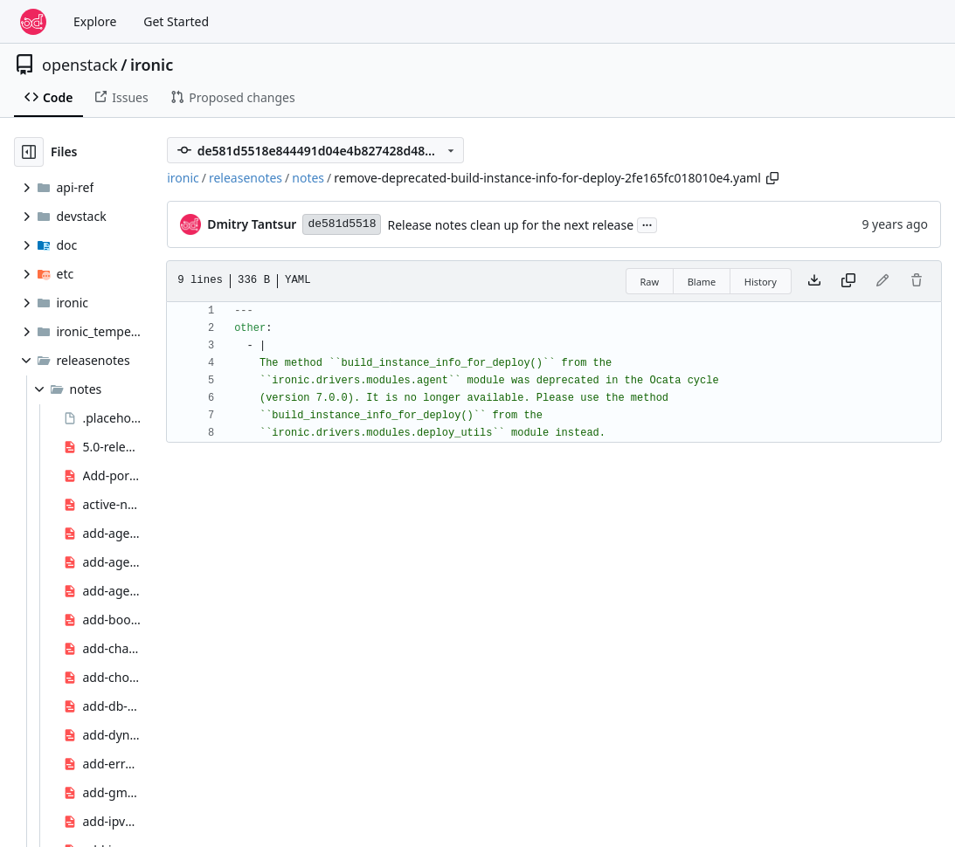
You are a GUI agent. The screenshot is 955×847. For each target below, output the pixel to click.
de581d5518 (342, 224)
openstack (80, 64)
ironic (151, 64)
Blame (702, 281)
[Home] (33, 22)
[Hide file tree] (29, 152)
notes (308, 177)
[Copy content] (848, 281)
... (647, 223)
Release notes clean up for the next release (510, 225)
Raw (650, 281)
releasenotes (245, 177)
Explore (94, 21)
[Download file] (814, 281)
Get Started (176, 21)
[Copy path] (772, 178)
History (760, 281)
